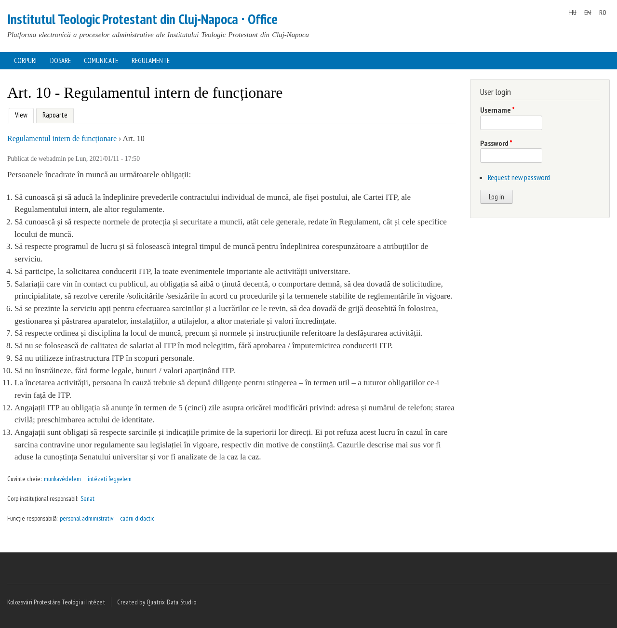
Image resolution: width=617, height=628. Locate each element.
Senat (87, 498)
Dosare (60, 60)
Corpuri (25, 60)
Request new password (519, 177)
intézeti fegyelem (110, 478)
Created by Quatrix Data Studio (156, 602)
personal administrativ (86, 518)
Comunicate (101, 60)
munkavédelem (62, 478)
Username (497, 110)
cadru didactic (137, 518)
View (20, 113)
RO (602, 12)
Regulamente (151, 60)
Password (496, 143)
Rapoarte (54, 114)
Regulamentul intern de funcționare (62, 138)
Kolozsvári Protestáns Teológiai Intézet (56, 602)
